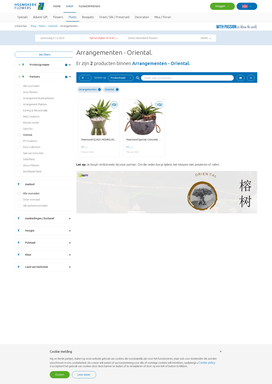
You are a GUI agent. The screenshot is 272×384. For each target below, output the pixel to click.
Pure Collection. (32, 147)
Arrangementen (90, 89)
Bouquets (88, 17)
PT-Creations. (30, 141)
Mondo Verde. (31, 122)
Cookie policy (207, 362)
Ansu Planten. (30, 92)
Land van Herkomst (31, 267)
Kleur (23, 255)
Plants (73, 17)
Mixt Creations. (31, 116)
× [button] (221, 351)
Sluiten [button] (59, 374)
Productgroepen (34, 65)
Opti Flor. (28, 128)
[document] (136, 359)
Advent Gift (40, 17)
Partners (29, 77)
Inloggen (221, 6)
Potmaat (25, 243)
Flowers (58, 17)
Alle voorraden (31, 86)
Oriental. (53, 26)
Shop (69, 6)
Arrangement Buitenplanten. (39, 98)
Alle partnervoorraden (35, 205)
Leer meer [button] (84, 374)
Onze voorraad (31, 199)
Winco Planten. (31, 165)
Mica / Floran (162, 17)
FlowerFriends (89, 6)
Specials (22, 17)
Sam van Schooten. (33, 153)
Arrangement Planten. (35, 104)
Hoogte (24, 231)
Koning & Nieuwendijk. (35, 110)
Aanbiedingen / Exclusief (34, 218)
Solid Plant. (29, 159)
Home (57, 6)
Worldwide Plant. (32, 171)
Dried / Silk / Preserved (114, 17)
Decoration (142, 17)
